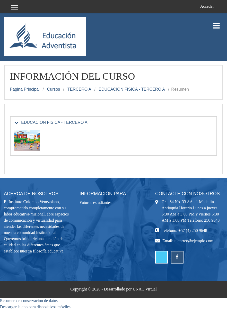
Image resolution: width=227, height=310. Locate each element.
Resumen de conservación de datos (29, 300)
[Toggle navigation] (216, 23)
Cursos (53, 89)
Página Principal (25, 89)
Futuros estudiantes (95, 202)
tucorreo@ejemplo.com (193, 241)
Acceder (207, 6)
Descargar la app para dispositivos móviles (35, 307)
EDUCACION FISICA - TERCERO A (132, 89)
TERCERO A (79, 89)
